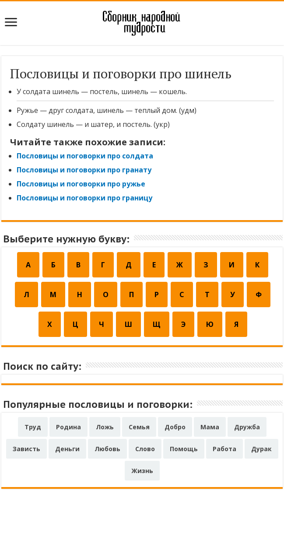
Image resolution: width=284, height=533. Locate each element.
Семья (139, 427)
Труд (33, 427)
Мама (209, 427)
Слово (145, 449)
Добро (175, 427)
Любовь (107, 449)
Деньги (67, 449)
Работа (224, 449)
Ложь (105, 427)
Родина (68, 427)
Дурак (261, 449)
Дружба (247, 427)
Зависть (26, 449)
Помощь (184, 449)
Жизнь (142, 470)
